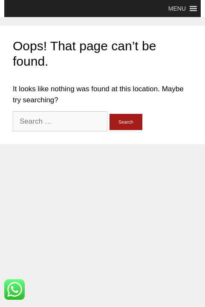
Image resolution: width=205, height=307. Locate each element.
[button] (177, 8)
